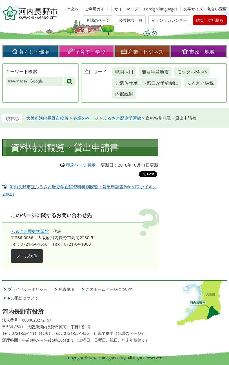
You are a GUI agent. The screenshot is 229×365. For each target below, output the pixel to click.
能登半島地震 (155, 72)
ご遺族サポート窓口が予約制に (146, 83)
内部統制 (124, 94)
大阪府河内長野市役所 (47, 118)
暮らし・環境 (34, 51)
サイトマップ (126, 9)
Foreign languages (160, 9)
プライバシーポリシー (27, 289)
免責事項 (66, 289)
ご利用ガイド (96, 9)
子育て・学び (90, 51)
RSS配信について (23, 298)
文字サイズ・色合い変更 (205, 9)
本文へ (73, 9)
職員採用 (124, 72)
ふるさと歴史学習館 (122, 118)
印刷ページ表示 (80, 165)
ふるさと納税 (200, 83)
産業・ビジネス (146, 51)
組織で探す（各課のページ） (119, 333)
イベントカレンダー (169, 20)
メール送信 (26, 256)
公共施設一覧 (131, 20)
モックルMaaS (192, 72)
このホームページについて (109, 289)
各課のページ (98, 20)
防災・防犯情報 (210, 20)
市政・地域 (202, 51)
